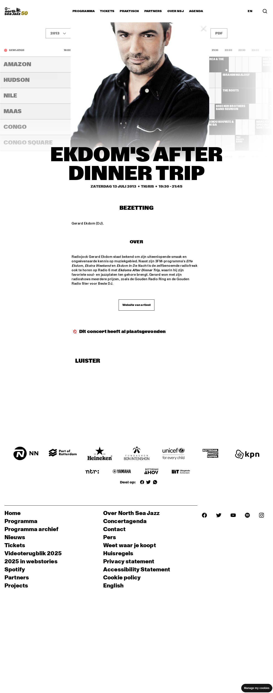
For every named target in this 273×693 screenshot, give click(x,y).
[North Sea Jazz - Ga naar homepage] (16, 11)
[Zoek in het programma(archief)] (265, 11)
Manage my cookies (256, 688)
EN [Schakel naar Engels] (250, 11)
